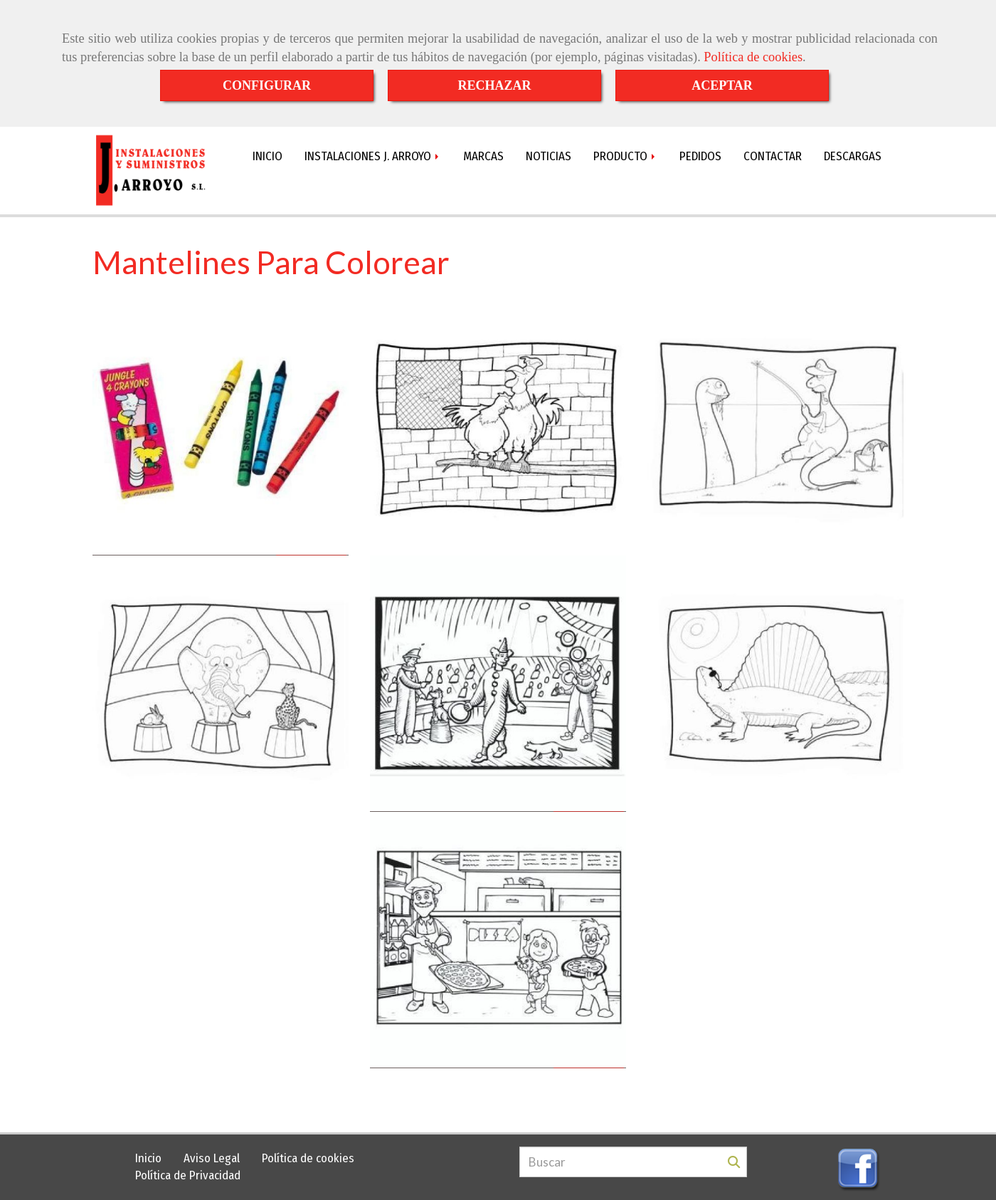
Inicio (148, 1158)
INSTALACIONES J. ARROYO (372, 156)
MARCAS (483, 156)
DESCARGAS (852, 156)
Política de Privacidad (187, 1175)
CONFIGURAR (267, 85)
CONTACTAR (772, 156)
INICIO (267, 156)
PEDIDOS (700, 156)
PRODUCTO (625, 156)
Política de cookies (753, 57)
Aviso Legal (212, 1158)
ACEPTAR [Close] (722, 85)
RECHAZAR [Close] (494, 85)
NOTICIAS (548, 156)
